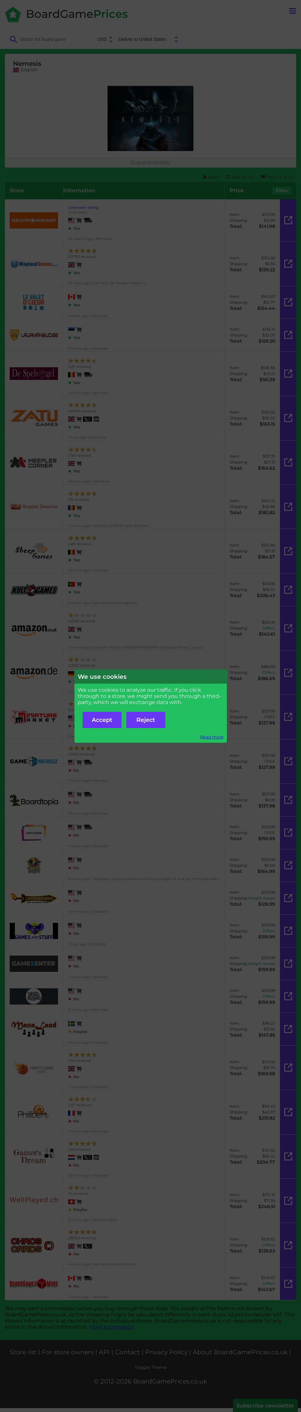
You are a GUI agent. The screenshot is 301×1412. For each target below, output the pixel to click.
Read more (212, 737)
